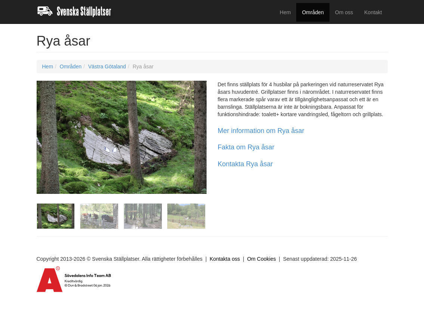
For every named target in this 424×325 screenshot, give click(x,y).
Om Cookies (261, 259)
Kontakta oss (225, 259)
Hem (285, 12)
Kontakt (373, 12)
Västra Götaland (107, 66)
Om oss (344, 12)
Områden (313, 12)
